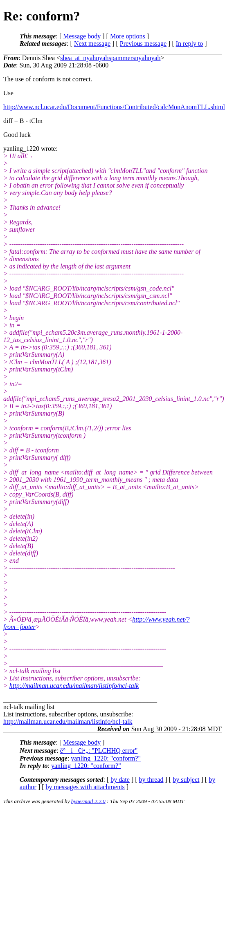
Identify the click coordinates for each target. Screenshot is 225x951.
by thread (151, 779)
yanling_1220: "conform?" (106, 758)
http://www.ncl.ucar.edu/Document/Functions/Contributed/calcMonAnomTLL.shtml (114, 106)
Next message (92, 43)
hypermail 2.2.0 (88, 801)
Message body (82, 36)
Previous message (143, 43)
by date (120, 779)
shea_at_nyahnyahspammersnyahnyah (110, 57)
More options (127, 36)
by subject (186, 779)
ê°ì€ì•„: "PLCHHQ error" (99, 750)
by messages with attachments (85, 786)
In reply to (189, 43)
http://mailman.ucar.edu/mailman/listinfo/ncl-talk (74, 685)
